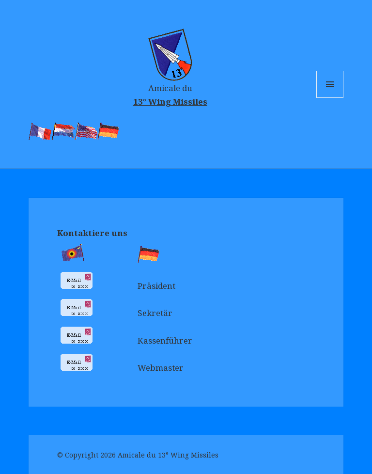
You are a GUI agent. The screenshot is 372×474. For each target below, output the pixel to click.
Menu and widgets (330, 97)
